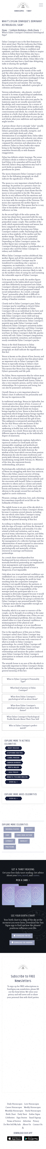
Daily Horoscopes (14, 1104)
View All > (13, 781)
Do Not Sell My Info (12, 1124)
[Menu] (41, 5)
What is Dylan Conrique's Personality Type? (23, 680)
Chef (7, 835)
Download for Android (22, 942)
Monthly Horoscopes (14, 1111)
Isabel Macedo (13, 757)
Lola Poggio (13, 772)
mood (25, 875)
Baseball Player (12, 829)
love (19, 875)
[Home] (23, 5)
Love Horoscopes (31, 1104)
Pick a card (23, 880)
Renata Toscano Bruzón (17, 777)
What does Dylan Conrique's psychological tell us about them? (23, 697)
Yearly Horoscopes (33, 1111)
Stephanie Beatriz (15, 752)
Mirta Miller (13, 767)
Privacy (36, 1121)
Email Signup (35, 1117)
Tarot (29, 10)
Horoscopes (19, 10)
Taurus (14, 426)
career (36, 875)
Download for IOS (22, 935)
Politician (10, 846)
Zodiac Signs (34, 1114)
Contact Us (37, 1124)
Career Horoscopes (14, 1107)
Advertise (27, 1121)
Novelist (24, 841)
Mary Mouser (13, 748)
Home (4, 30)
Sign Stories (22, 1117)
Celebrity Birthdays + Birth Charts (24, 30)
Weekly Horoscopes (32, 1107)
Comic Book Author (24, 835)
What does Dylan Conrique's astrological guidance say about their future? (23, 708)
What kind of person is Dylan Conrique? (23, 689)
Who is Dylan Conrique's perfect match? (23, 726)
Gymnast (9, 841)
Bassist (29, 829)
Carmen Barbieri (14, 762)
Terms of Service (14, 1121)
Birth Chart (11, 1114)
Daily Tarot (22, 1114)
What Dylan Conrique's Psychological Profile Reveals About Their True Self (23, 718)
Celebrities (10, 1117)
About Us (27, 1124)
